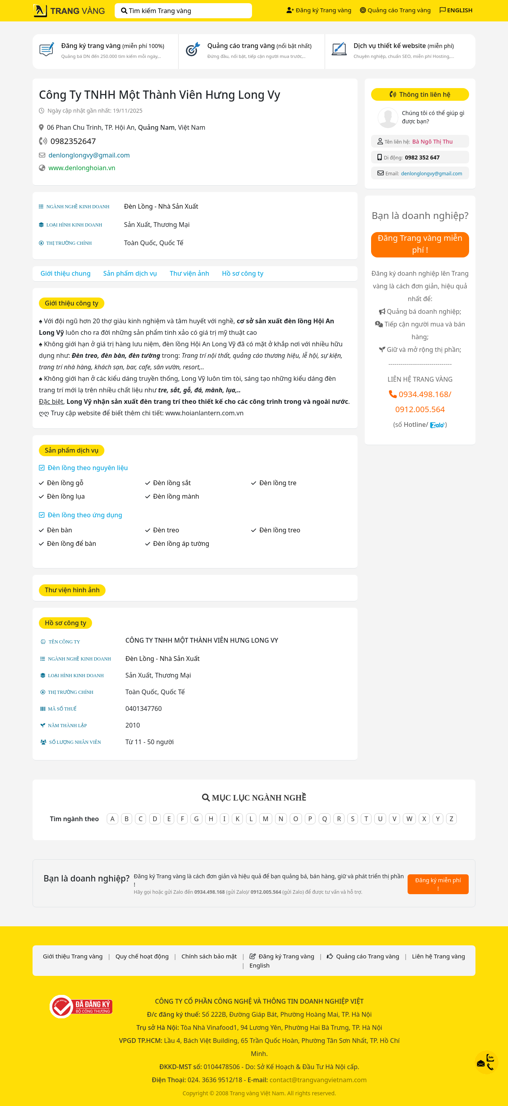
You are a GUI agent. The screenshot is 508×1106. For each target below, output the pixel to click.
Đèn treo (166, 530)
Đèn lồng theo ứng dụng (85, 515)
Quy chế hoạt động (142, 956)
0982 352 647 (422, 157)
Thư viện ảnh (190, 273)
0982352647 (73, 141)
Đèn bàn (59, 530)
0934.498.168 (423, 394)
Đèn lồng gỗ (65, 482)
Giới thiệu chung (65, 273)
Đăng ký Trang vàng (319, 10)
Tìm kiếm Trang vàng (156, 10)
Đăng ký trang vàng (112, 45)
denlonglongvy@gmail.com (89, 155)
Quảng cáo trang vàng (259, 45)
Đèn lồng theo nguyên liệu (88, 467)
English (260, 965)
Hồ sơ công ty (242, 273)
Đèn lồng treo (279, 530)
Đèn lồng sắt (172, 482)
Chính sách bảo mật (209, 956)
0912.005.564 (420, 409)
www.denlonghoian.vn (81, 167)
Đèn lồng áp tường (181, 543)
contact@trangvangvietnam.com (318, 1079)
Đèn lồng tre (277, 482)
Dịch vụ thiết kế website (404, 45)
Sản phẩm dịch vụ (130, 273)
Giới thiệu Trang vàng (73, 956)
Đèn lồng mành (176, 496)
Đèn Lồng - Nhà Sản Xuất (161, 206)
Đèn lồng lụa (66, 496)
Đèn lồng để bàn (71, 543)
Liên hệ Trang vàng (438, 956)
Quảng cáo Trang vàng (395, 10)
